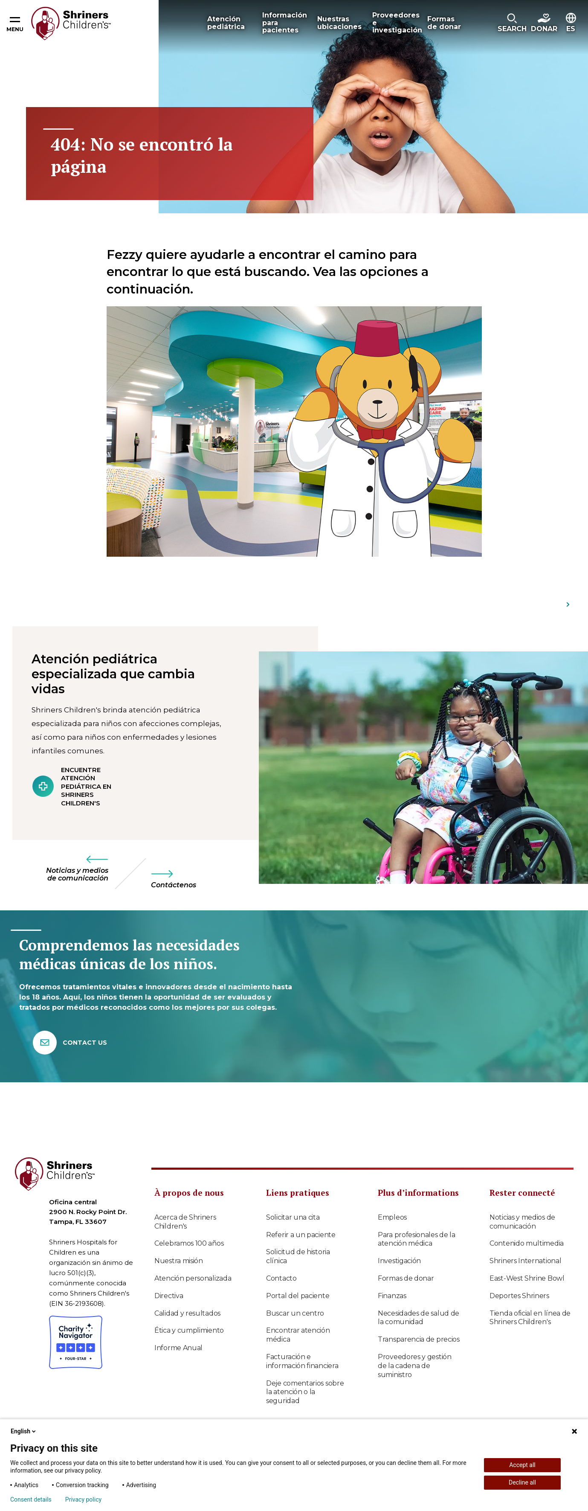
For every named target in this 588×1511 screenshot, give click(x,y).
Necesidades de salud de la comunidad (418, 1317)
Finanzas (392, 1296)
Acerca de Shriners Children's (185, 1221)
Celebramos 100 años (188, 1243)
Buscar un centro (295, 1313)
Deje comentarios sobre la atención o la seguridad (305, 1392)
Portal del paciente (297, 1296)
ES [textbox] (570, 29)
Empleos (392, 1217)
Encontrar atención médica (298, 1334)
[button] (512, 23)
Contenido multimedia (527, 1243)
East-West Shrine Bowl (527, 1278)
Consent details (31, 1499)
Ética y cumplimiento (189, 1330)
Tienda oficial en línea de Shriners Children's (530, 1317)
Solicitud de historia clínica (298, 1256)
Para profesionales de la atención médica (416, 1239)
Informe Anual (178, 1348)
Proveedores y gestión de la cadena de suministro (415, 1366)
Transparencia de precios (419, 1339)
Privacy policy (83, 1499)
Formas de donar (406, 1278)
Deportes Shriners (519, 1296)
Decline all (522, 1482)
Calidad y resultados (187, 1313)
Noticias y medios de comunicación (522, 1221)
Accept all (522, 1465)
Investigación (399, 1261)
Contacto (281, 1278)
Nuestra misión (178, 1261)
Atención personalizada (192, 1278)
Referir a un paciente (301, 1235)
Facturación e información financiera (302, 1361)
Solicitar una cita (293, 1217)
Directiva (168, 1296)
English (24, 1431)
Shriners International (525, 1261)
